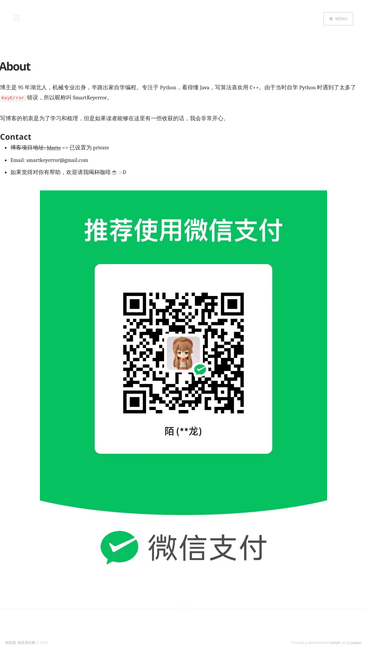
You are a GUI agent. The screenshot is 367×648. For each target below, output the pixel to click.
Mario (53, 146)
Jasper (356, 641)
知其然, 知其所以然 (20, 641)
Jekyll (335, 641)
